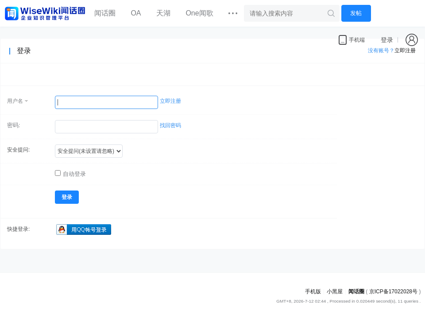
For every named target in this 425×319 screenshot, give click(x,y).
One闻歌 (199, 13)
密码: (13, 125)
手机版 (313, 291)
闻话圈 (105, 13)
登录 (387, 39)
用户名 (15, 101)
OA (136, 13)
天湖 (163, 13)
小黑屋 (335, 291)
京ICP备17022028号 (393, 291)
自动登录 (70, 174)
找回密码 (170, 125)
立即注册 (170, 101)
